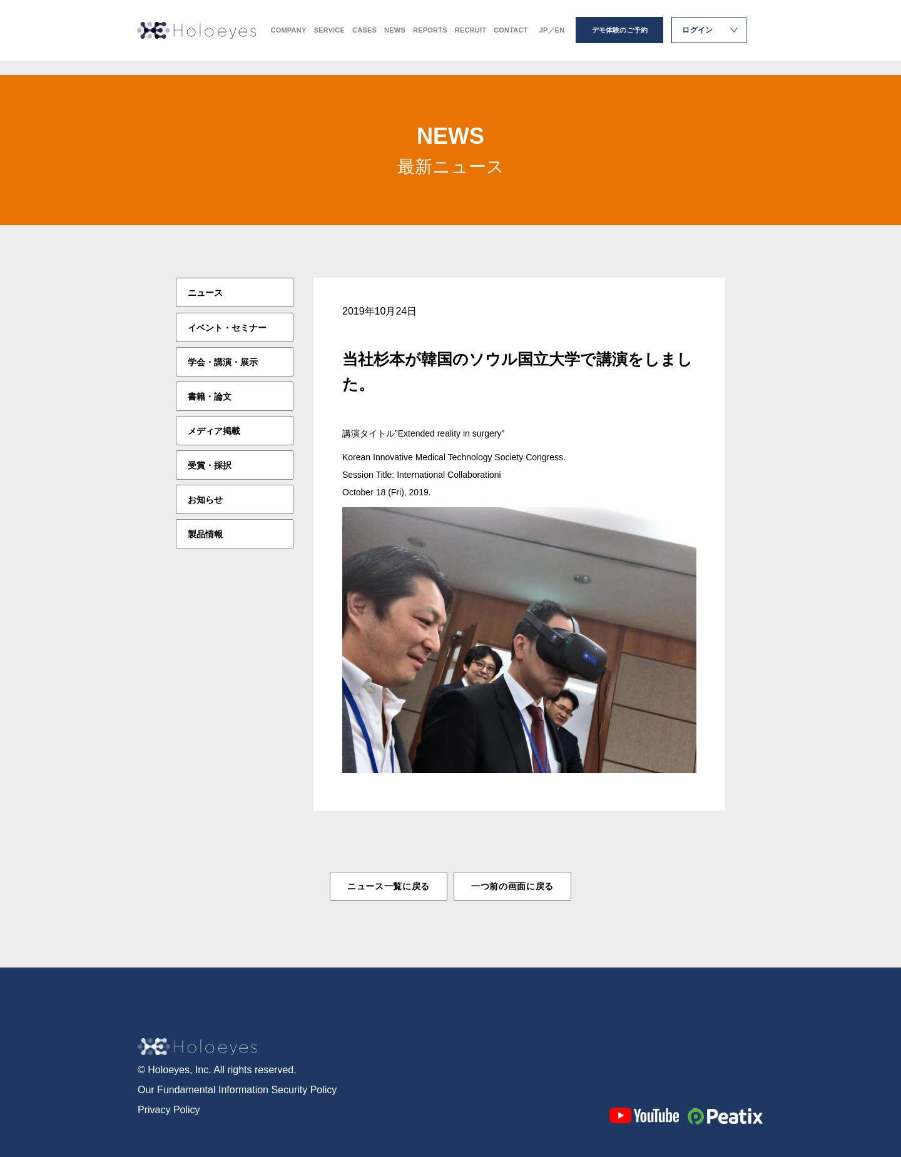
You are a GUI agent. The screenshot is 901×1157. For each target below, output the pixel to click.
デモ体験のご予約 (620, 37)
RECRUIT (470, 37)
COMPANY (289, 37)
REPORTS (430, 37)
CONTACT (511, 37)
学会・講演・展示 (223, 361)
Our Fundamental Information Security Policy (237, 1087)
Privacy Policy (169, 1107)
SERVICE (329, 37)
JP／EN (552, 37)
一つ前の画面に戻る (512, 886)
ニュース (205, 293)
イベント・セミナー (227, 327)
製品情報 (205, 533)
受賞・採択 (210, 465)
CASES (364, 37)
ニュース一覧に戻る (388, 886)
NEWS (394, 37)
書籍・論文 (210, 396)
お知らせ (205, 499)
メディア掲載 (214, 430)
